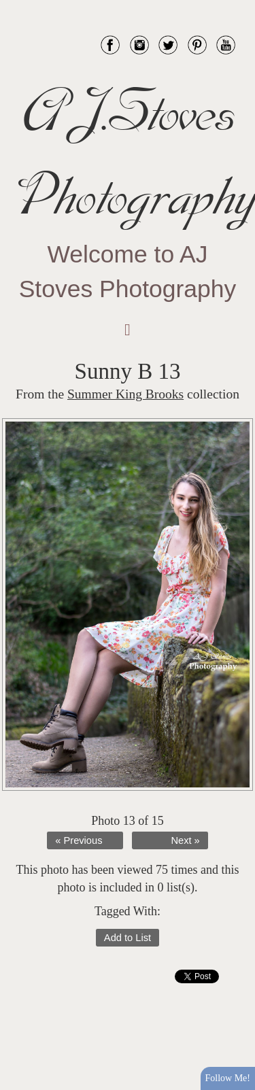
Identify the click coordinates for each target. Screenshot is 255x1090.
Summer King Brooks (125, 394)
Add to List (127, 937)
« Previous (78, 840)
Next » (185, 840)
